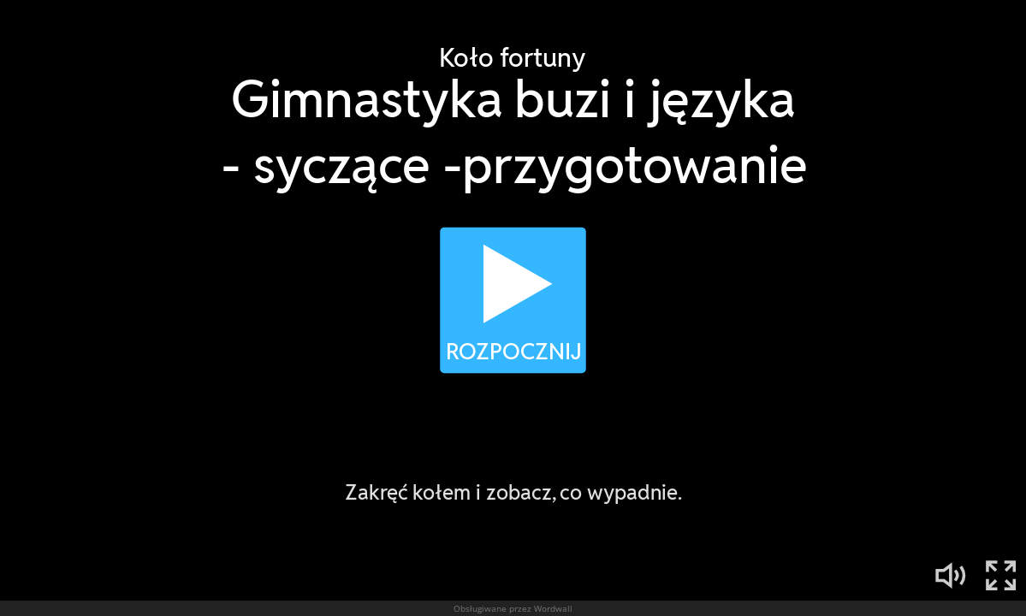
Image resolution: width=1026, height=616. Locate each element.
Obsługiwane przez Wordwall (513, 608)
